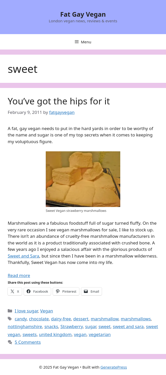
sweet (104, 326)
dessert (80, 319)
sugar (90, 326)
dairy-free (61, 319)
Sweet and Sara (23, 256)
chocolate (39, 319)
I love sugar (26, 311)
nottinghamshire (25, 326)
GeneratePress (113, 367)
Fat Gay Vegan (83, 14)
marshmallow (104, 319)
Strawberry (71, 326)
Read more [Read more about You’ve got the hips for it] (19, 275)
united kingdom (55, 334)
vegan (80, 334)
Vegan (46, 311)
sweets (30, 334)
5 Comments (28, 342)
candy (21, 319)
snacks (51, 326)
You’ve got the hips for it (59, 101)
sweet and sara (128, 326)
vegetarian (99, 334)
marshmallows (136, 319)
